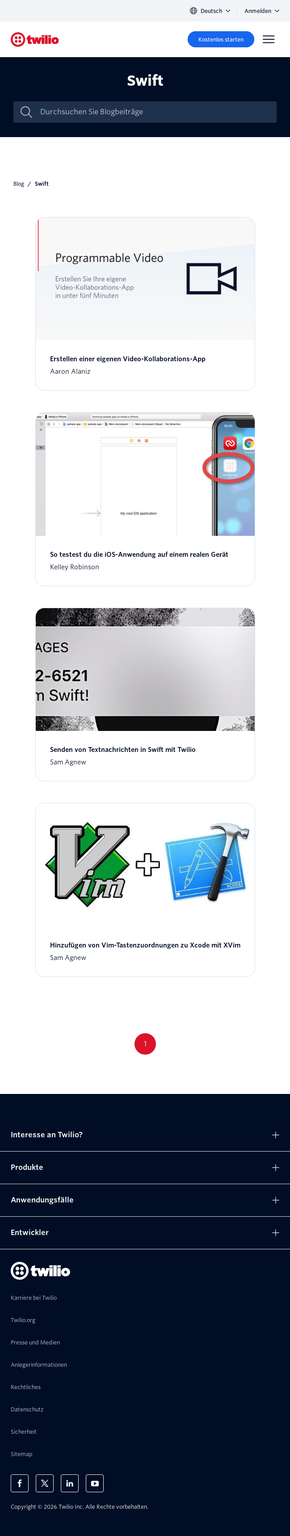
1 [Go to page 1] (145, 1043)
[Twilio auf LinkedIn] (70, 1483)
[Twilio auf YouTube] (95, 1483)
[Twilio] (35, 39)
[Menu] (268, 39)
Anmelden (261, 11)
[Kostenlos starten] (221, 39)
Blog (18, 183)
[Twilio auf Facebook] (20, 1483)
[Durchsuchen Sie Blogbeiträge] (154, 112)
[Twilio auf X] (45, 1483)
